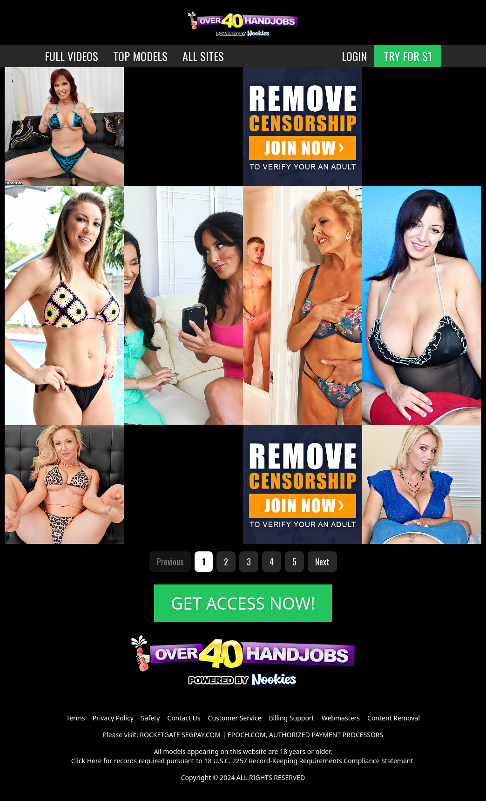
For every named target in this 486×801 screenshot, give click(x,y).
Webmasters (341, 717)
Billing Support (291, 717)
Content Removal (393, 717)
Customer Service (235, 717)
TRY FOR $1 (408, 56)
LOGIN (354, 55)
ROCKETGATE (160, 734)
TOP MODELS (140, 55)
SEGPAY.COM (201, 734)
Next (322, 562)
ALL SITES (203, 55)
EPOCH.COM (247, 734)
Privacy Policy (112, 717)
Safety (150, 717)
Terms (75, 717)
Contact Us (183, 717)
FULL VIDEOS (71, 55)
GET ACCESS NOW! (243, 603)
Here (94, 760)
